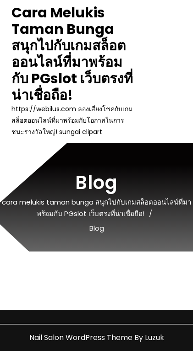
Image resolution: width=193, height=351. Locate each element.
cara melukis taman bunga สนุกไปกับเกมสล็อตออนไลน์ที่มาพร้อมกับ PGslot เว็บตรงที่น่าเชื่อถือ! (72, 54)
